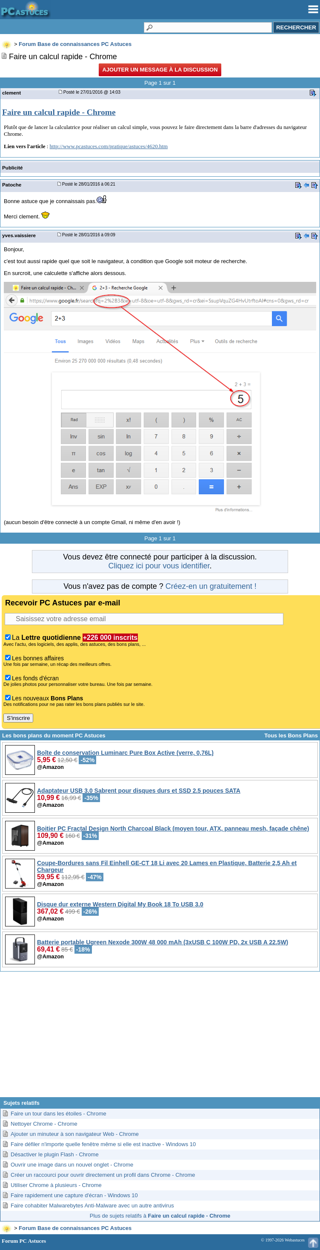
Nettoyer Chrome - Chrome (44, 1124)
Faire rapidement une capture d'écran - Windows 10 (74, 1195)
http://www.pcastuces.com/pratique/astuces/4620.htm (109, 146)
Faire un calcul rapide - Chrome (59, 112)
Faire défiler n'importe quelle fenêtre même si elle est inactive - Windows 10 (103, 1144)
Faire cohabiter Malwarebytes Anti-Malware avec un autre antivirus (92, 1205)
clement (11, 92)
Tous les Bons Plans (291, 735)
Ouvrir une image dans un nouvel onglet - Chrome (72, 1164)
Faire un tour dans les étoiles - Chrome (58, 1113)
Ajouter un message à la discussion (159, 69)
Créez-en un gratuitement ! (211, 586)
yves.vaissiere (19, 235)
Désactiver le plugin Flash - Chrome (55, 1154)
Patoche (11, 184)
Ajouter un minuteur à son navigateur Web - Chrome (75, 1134)
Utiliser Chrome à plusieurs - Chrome (56, 1185)
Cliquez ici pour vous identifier (158, 566)
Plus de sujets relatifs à (160, 1216)
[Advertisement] (160, 1037)
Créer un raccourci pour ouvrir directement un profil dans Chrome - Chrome (103, 1175)
